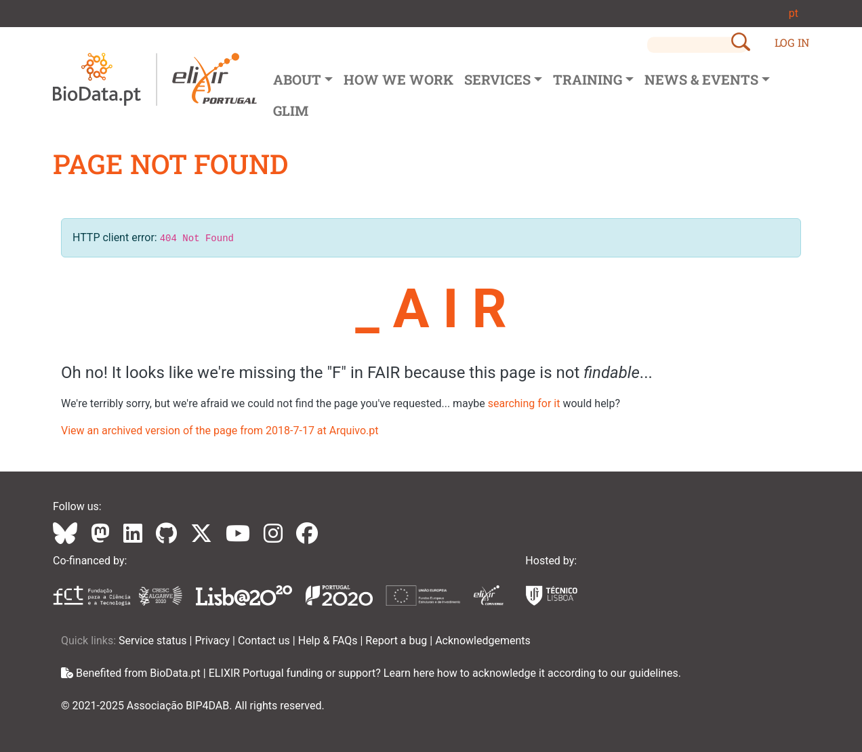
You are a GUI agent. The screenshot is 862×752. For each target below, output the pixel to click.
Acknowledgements (483, 640)
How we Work (398, 79)
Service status (154, 640)
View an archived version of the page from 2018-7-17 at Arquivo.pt (219, 430)
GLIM (290, 110)
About (297, 79)
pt (793, 13)
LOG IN (792, 42)
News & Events (701, 79)
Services (497, 79)
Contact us (265, 640)
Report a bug (397, 640)
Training (587, 79)
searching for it (524, 403)
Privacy (213, 640)
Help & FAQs (329, 640)
